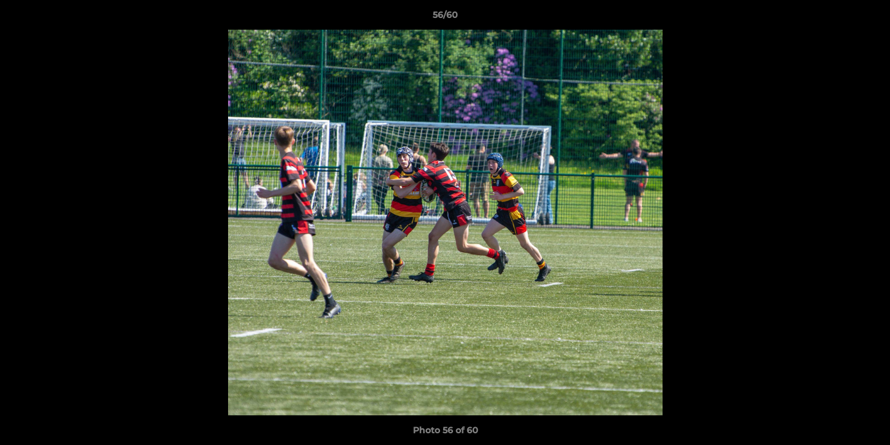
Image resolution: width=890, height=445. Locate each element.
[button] (867, 17)
